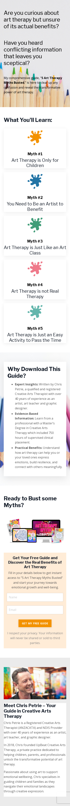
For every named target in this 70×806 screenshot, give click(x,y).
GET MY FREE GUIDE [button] (35, 623)
